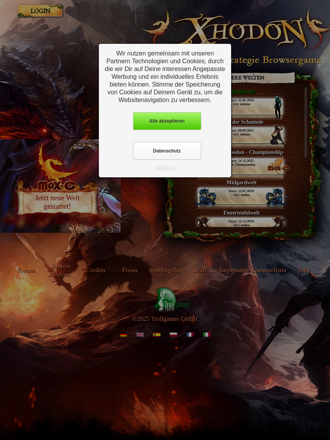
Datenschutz (167, 151)
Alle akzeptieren (167, 121)
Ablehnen (165, 167)
